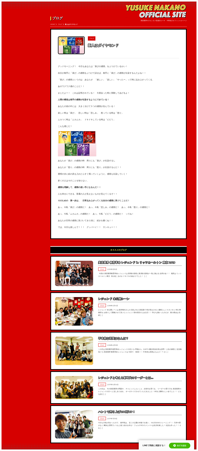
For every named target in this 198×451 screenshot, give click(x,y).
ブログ (60, 24)
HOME (52, 24)
